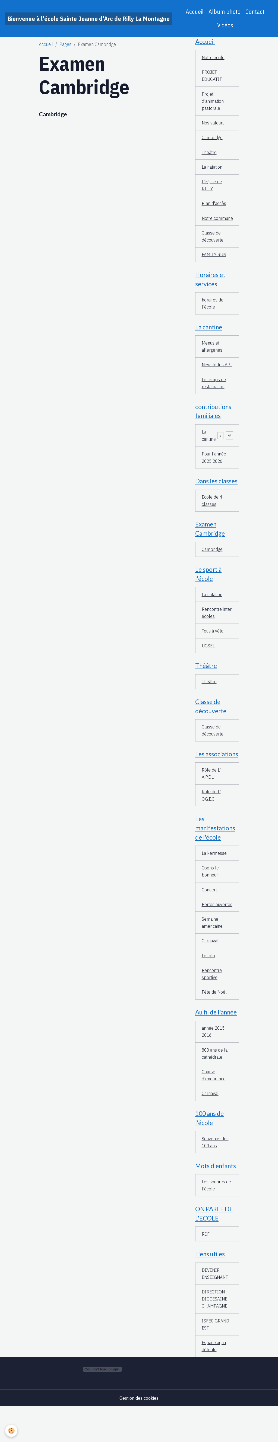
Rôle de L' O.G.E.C (211, 814)
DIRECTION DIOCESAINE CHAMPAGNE (215, 1333)
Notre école (213, 58)
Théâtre (209, 154)
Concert (209, 910)
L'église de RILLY (212, 188)
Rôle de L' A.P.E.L (211, 792)
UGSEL (208, 662)
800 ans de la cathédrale (215, 1084)
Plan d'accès (214, 206)
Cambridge (53, 114)
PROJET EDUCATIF (212, 76)
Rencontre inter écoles (217, 629)
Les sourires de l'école (216, 1218)
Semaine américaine (212, 951)
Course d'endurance (214, 1106)
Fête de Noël (214, 1021)
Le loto (208, 984)
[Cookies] (11, 1431)
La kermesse (214, 873)
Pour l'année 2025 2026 (214, 471)
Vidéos (225, 25)
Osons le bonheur (210, 891)
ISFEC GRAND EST (216, 1359)
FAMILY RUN (214, 266)
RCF (206, 1267)
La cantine (209, 449)
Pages (65, 44)
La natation (212, 169)
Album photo (224, 11)
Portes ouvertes (210, 928)
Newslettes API (217, 377)
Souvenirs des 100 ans (215, 1174)
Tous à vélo (213, 647)
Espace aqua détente (214, 1381)
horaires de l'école (212, 315)
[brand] (88, 18)
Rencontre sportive (212, 1003)
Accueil (195, 11)
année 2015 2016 (214, 1061)
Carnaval (210, 969)
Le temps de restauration (214, 396)
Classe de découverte (213, 247)
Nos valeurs (213, 124)
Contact (254, 11)
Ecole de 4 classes (212, 515)
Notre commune (211, 225)
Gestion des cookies (139, 1433)
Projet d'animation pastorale (213, 102)
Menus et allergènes (212, 359)
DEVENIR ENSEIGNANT (215, 1307)
